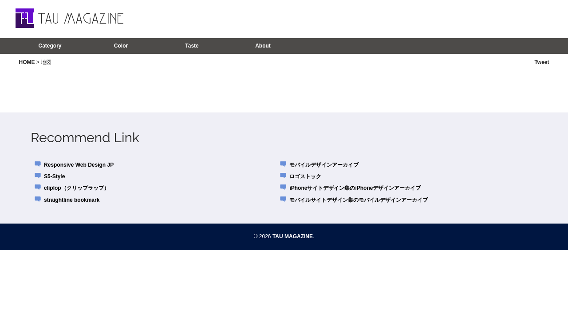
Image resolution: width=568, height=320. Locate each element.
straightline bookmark (71, 200)
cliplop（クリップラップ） (76, 188)
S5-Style (54, 176)
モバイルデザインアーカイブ (324, 165)
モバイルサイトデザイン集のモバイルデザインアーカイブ (358, 200)
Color (121, 46)
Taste (191, 46)
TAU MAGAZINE (292, 236)
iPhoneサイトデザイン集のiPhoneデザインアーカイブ (355, 188)
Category (49, 46)
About (263, 46)
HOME (27, 62)
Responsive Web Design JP (79, 165)
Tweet (541, 62)
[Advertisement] (434, 18)
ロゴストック (305, 176)
